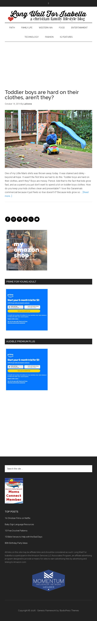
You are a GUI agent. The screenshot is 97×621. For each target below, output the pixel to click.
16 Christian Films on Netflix (17, 518)
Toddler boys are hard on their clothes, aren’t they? (42, 94)
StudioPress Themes (69, 610)
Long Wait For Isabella (48, 16)
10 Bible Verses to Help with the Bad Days (23, 537)
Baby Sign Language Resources (19, 524)
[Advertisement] (48, 62)
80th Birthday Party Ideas (16, 543)
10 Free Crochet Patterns (16, 531)
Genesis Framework (46, 610)
